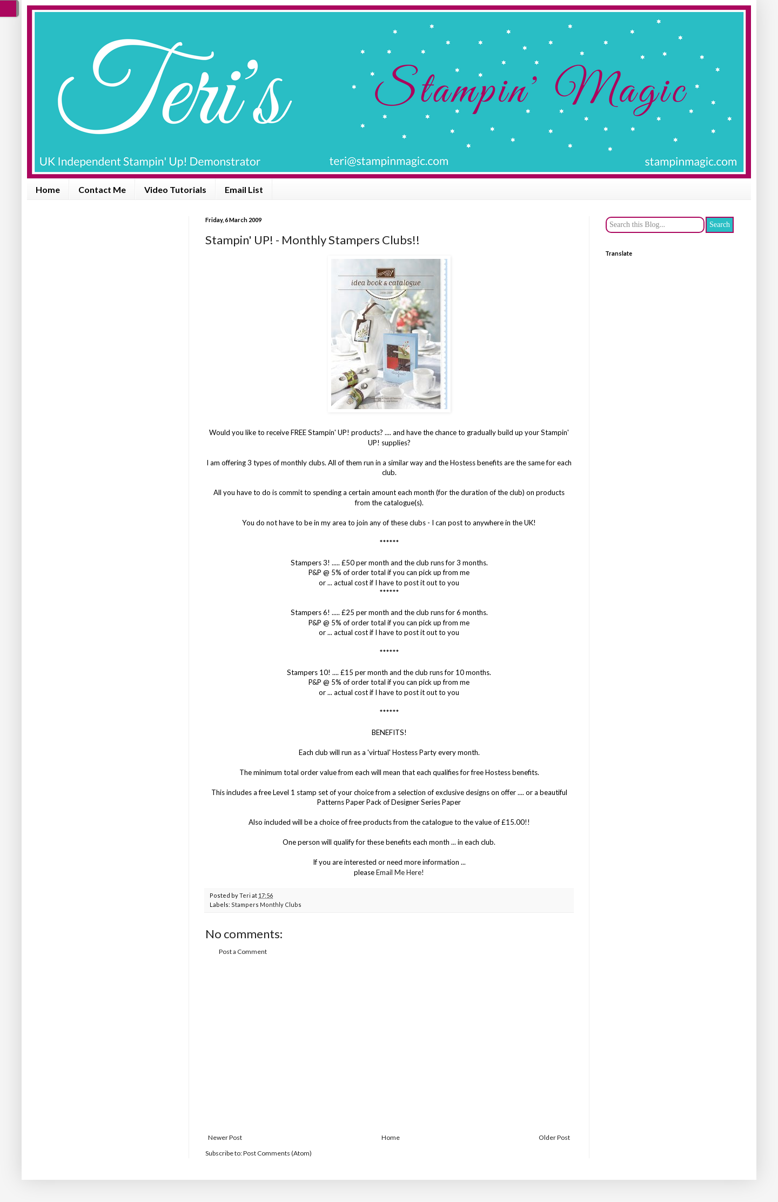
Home (48, 189)
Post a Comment (243, 951)
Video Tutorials (175, 189)
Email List (244, 189)
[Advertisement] (389, 1044)
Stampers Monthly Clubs (266, 904)
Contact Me (102, 189)
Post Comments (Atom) (277, 1153)
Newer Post (225, 1137)
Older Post (554, 1137)
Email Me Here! (400, 872)
